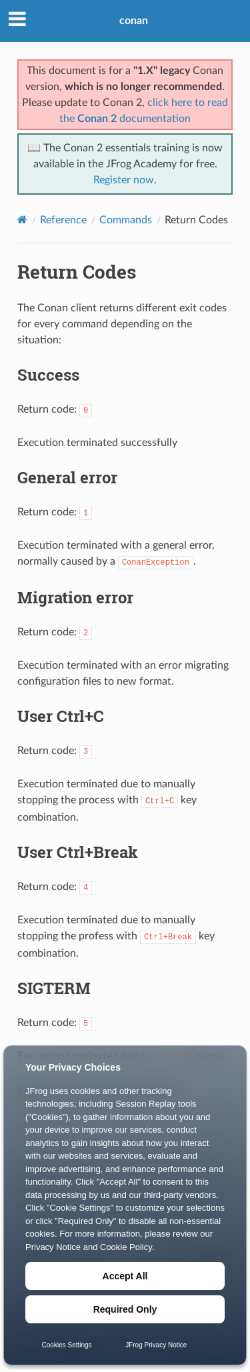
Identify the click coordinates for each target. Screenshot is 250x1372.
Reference (63, 220)
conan (133, 20)
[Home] (22, 219)
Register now (123, 180)
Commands (125, 220)
